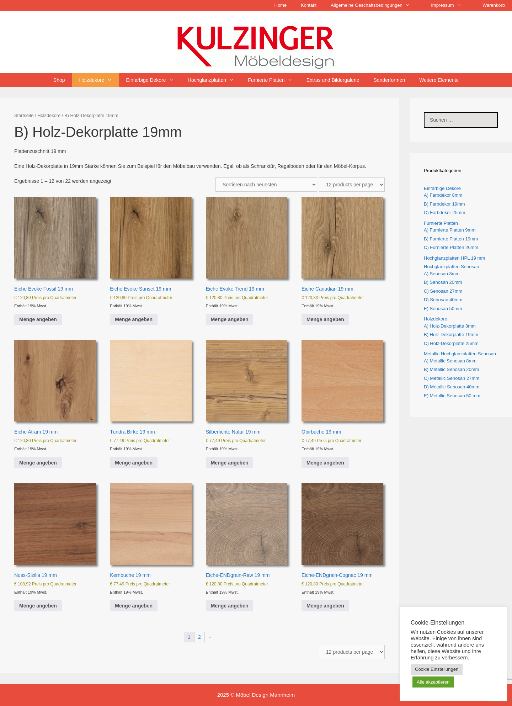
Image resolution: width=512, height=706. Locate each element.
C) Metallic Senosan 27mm (451, 378)
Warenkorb (493, 5)
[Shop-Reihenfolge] (266, 184)
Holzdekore (99, 80)
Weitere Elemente (439, 80)
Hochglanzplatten (214, 80)
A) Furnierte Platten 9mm (449, 230)
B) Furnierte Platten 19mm (451, 238)
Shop (59, 80)
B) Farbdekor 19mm (444, 204)
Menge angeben (38, 319)
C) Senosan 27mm (443, 291)
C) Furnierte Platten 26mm (451, 247)
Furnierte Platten (273, 80)
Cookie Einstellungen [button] (436, 669)
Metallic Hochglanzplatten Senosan (460, 353)
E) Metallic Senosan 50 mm (452, 395)
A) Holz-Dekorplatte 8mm (450, 326)
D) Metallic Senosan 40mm (451, 386)
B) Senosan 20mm (443, 282)
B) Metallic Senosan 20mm (451, 369)
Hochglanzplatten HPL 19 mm (454, 258)
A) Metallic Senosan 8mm (450, 360)
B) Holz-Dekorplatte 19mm (451, 334)
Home (280, 5)
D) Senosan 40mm (443, 299)
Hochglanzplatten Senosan (451, 266)
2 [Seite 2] (199, 637)
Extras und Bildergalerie (332, 80)
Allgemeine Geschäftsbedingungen (374, 5)
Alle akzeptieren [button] (433, 682)
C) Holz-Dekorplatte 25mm (451, 343)
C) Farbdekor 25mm (444, 212)
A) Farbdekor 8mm (443, 195)
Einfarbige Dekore (153, 80)
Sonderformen (389, 80)
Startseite (23, 115)
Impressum (449, 5)
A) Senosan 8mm (441, 273)
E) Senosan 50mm (443, 308)
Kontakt (308, 5)
